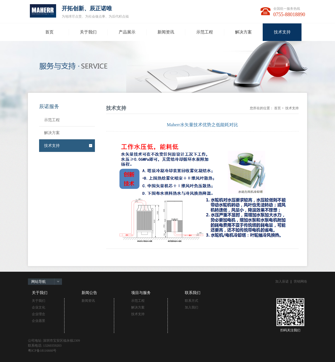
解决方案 (52, 133)
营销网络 (300, 281)
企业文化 (38, 307)
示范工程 (52, 120)
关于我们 (38, 301)
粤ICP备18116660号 (42, 351)
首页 (277, 108)
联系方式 (191, 301)
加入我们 (191, 307)
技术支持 (52, 146)
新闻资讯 (88, 301)
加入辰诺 (282, 281)
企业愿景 (38, 321)
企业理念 (38, 314)
